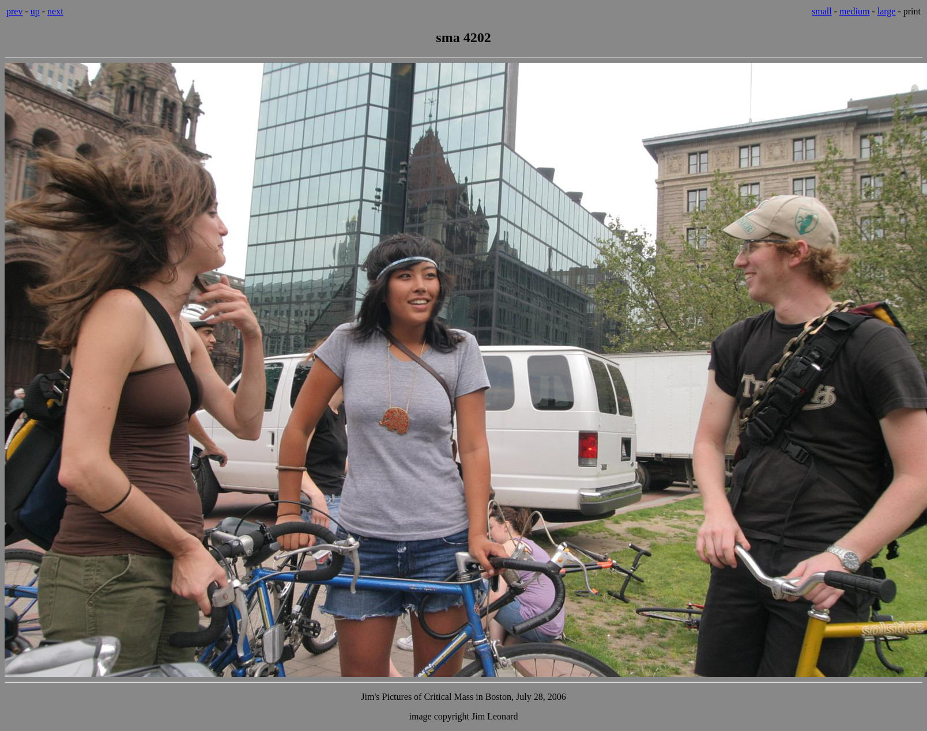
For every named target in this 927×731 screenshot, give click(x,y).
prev (14, 11)
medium (854, 11)
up (35, 11)
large (886, 11)
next (55, 11)
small (822, 11)
